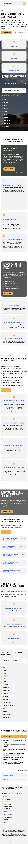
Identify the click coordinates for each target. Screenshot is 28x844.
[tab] (14, 736)
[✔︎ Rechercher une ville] (14, 90)
